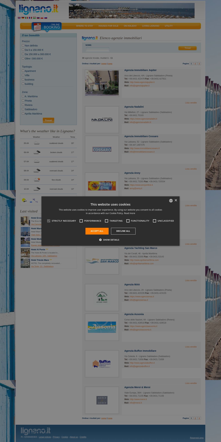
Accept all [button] (97, 231)
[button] (110, 239)
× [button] (175, 200)
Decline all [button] (123, 231)
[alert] (110, 221)
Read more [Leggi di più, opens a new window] (129, 213)
